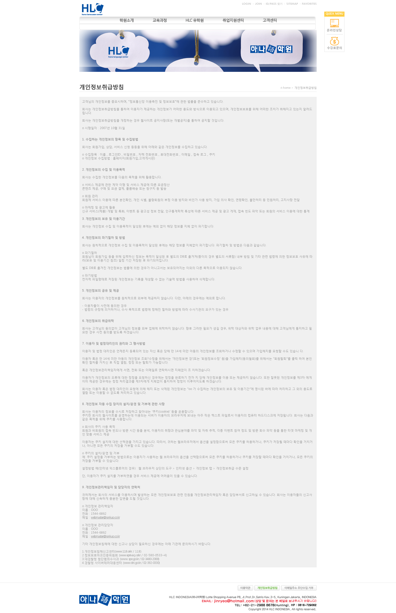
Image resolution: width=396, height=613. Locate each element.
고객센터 (270, 20)
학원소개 (126, 20)
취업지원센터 (233, 20)
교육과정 (160, 20)
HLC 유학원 (195, 20)
